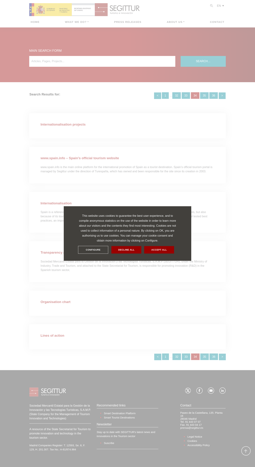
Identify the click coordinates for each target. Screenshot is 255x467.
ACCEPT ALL (159, 249)
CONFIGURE (93, 249)
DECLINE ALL (126, 249)
